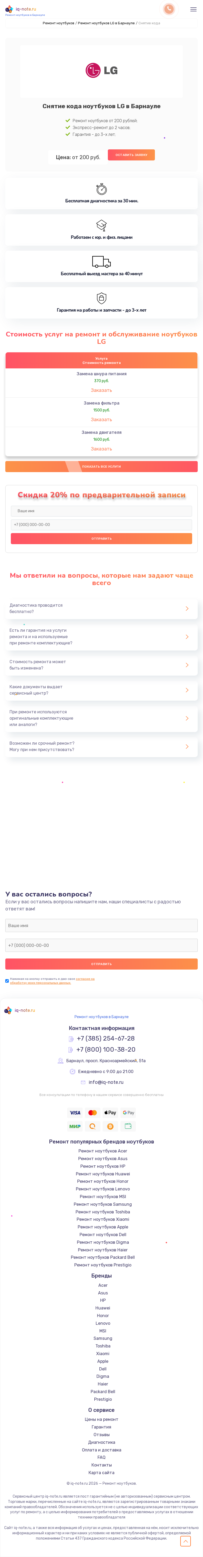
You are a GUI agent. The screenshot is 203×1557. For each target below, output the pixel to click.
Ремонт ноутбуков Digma (103, 1242)
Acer (103, 1285)
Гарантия (101, 1427)
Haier (103, 1384)
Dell (103, 1368)
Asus (103, 1292)
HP (103, 1300)
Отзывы (102, 1434)
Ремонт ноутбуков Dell (103, 1234)
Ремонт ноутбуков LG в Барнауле (106, 23)
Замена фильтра (101, 403)
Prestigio (103, 1399)
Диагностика (101, 1442)
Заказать (101, 390)
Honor (103, 1315)
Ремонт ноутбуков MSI (103, 1196)
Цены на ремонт (101, 1419)
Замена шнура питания (102, 373)
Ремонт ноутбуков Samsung (103, 1204)
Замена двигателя (102, 432)
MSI (102, 1330)
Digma (102, 1376)
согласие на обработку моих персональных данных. (52, 981)
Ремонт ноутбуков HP (102, 1166)
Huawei (102, 1308)
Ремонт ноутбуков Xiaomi (103, 1219)
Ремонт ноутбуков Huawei (103, 1173)
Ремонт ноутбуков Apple (103, 1227)
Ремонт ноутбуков (58, 23)
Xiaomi (102, 1353)
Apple (102, 1361)
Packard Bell (103, 1391)
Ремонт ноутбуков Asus (102, 1158)
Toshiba (102, 1346)
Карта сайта (101, 1472)
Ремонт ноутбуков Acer (103, 1150)
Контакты (101, 1465)
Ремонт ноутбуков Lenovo (103, 1189)
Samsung (103, 1338)
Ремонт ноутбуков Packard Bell (103, 1257)
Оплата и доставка (101, 1449)
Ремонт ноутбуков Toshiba (103, 1211)
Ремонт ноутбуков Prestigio (102, 1265)
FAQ (101, 1457)
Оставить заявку (131, 155)
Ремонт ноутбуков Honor (102, 1181)
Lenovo (103, 1323)
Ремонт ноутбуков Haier (103, 1249)
